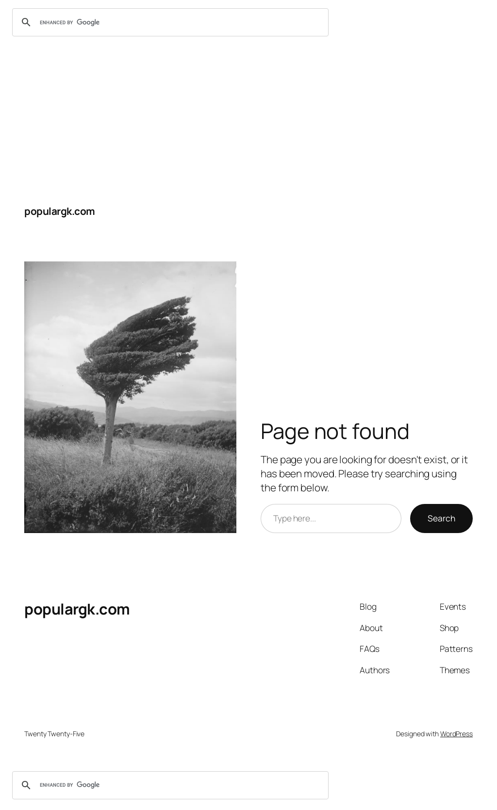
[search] (169, 22)
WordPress (456, 733)
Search (441, 518)
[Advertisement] (248, 117)
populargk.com (59, 211)
